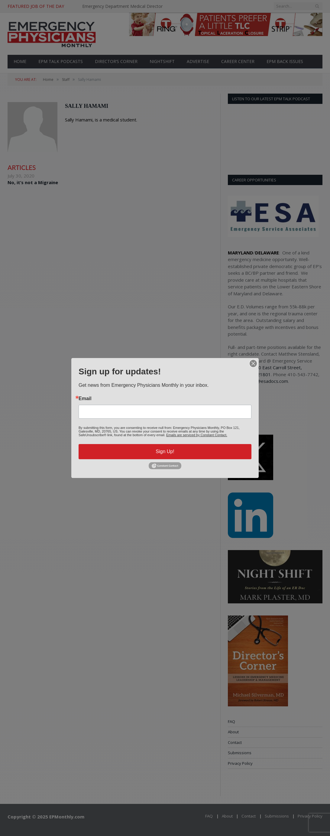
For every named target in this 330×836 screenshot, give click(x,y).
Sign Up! (165, 451)
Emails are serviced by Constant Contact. (196, 435)
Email (85, 398)
